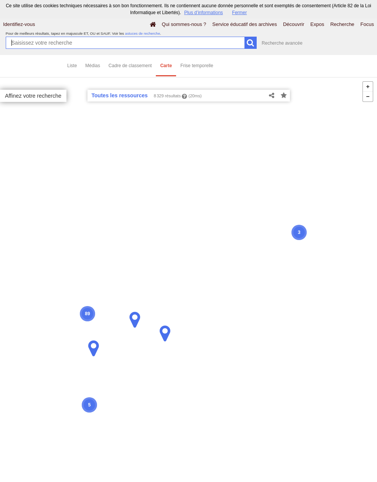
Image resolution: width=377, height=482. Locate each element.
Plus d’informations (203, 12)
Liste (72, 65)
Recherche (342, 24)
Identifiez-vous (19, 24)
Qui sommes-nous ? (184, 24)
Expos (317, 24)
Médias (92, 65)
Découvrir (293, 24)
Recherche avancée (282, 43)
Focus (367, 24)
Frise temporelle (196, 65)
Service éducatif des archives (244, 24)
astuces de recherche (142, 33)
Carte (166, 65)
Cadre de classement (130, 65)
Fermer (239, 12)
